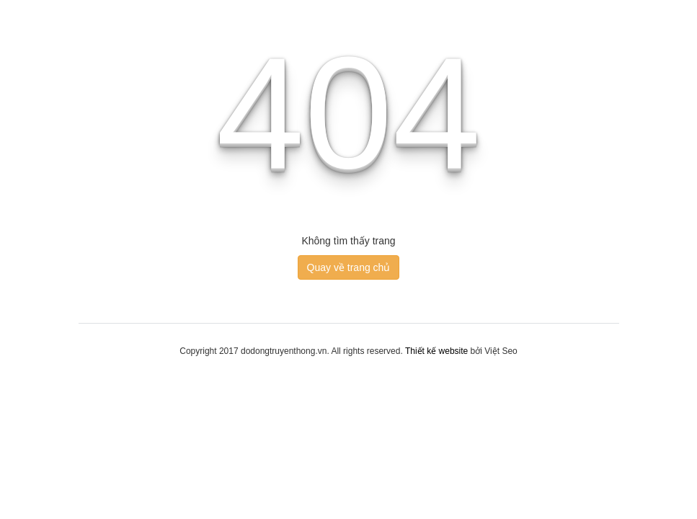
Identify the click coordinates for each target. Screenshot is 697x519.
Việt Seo (500, 351)
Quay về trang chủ (349, 267)
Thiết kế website (436, 351)
